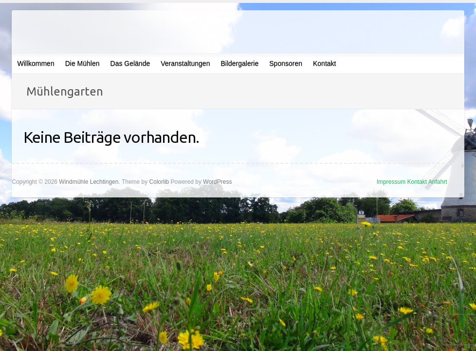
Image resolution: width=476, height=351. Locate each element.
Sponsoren (285, 63)
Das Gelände (130, 63)
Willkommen (35, 63)
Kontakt (324, 63)
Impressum (391, 181)
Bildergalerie (239, 63)
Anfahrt (437, 181)
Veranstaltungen (185, 63)
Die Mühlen (82, 63)
